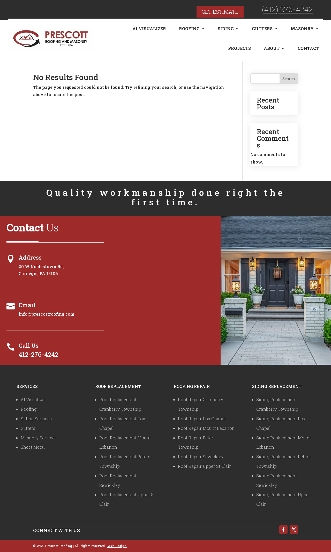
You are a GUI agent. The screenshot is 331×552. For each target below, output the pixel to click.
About (272, 48)
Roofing (189, 28)
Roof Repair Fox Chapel (201, 418)
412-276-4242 (38, 354)
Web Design (117, 546)
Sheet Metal (33, 447)
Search (288, 78)
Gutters (262, 28)
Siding (226, 28)
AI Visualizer (149, 28)
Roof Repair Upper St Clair (204, 466)
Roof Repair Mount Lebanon (206, 428)
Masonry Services (39, 437)
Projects (239, 48)
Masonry (302, 28)
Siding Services (36, 418)
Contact (308, 48)
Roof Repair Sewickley (200, 456)
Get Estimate (220, 11)
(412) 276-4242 (287, 9)
